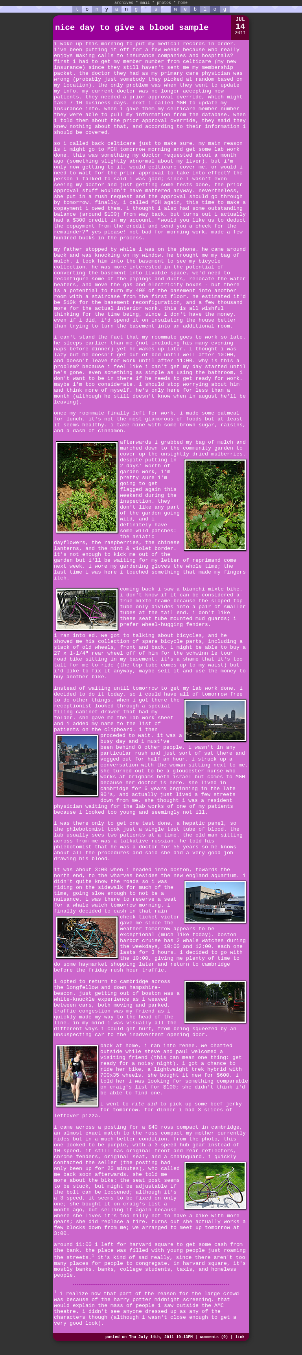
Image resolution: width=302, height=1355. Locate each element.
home (183, 3)
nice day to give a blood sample (132, 27)
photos (164, 3)
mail (145, 3)
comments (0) (214, 1337)
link (240, 1337)
